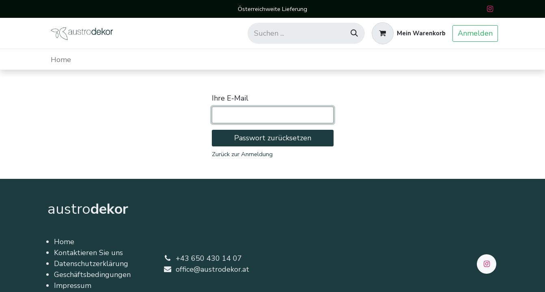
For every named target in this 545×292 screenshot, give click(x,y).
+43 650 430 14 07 (209, 258)
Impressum (72, 285)
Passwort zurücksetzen (272, 138)
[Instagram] (490, 9)
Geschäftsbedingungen (92, 274)
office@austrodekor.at (212, 269)
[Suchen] (354, 33)
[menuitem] (60, 59)
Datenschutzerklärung (91, 263)
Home (64, 242)
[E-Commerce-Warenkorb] (408, 33)
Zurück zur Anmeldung (242, 154)
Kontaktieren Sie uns (88, 253)
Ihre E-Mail (230, 98)
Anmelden (475, 33)
